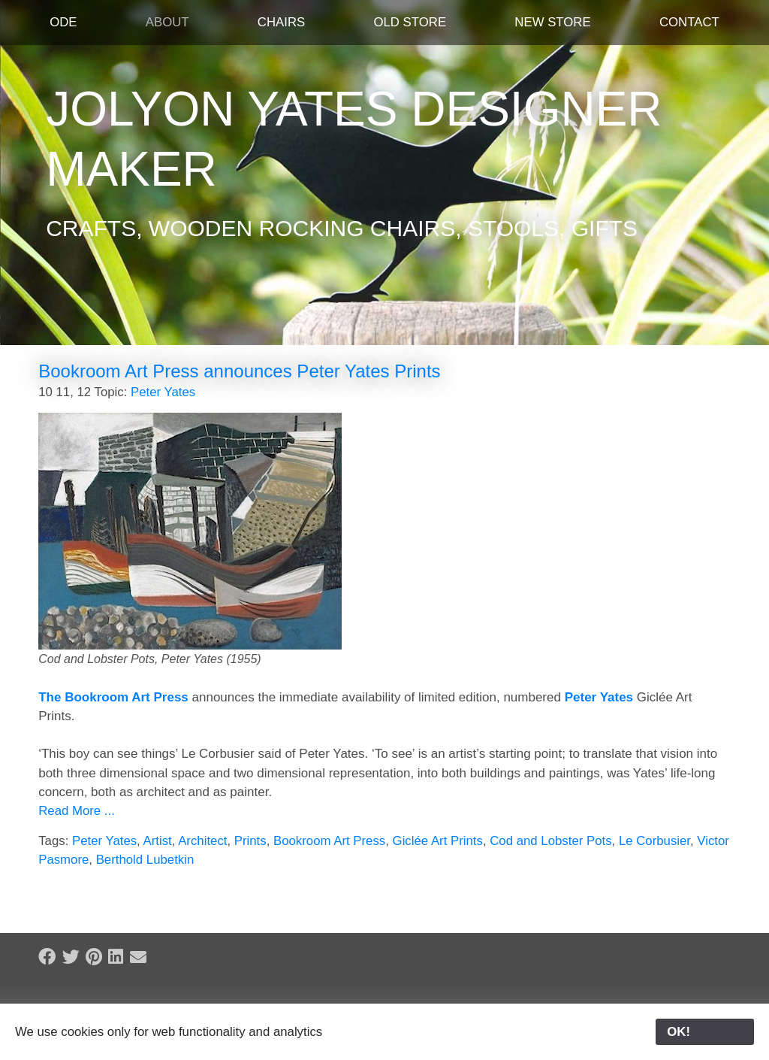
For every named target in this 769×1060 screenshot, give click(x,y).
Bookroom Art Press (329, 841)
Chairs (281, 22)
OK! (705, 1032)
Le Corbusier (654, 841)
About (167, 22)
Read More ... (76, 811)
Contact (689, 22)
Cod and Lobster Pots (550, 841)
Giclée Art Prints (438, 841)
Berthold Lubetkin (145, 860)
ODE (63, 22)
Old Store (409, 22)
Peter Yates (163, 392)
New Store (552, 22)
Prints (250, 841)
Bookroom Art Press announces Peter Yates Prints (239, 371)
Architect (202, 841)
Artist (157, 841)
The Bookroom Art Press (113, 697)
